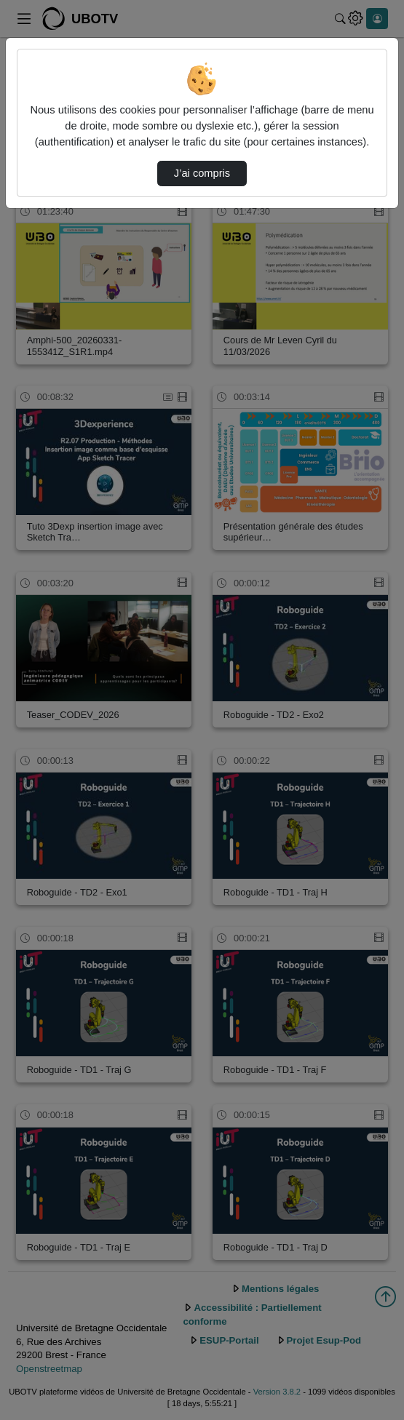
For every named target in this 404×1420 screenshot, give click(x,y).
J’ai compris (202, 173)
